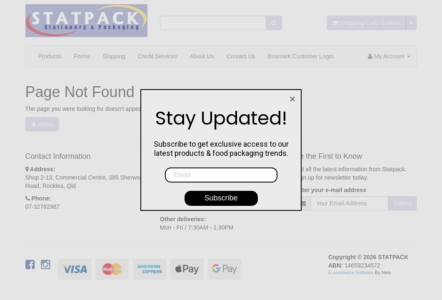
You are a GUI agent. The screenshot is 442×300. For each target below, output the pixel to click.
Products (49, 56)
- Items (366, 23)
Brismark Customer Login (301, 56)
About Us (202, 56)
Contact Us (240, 56)
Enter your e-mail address (330, 190)
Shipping (113, 56)
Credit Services (157, 56)
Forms (82, 56)
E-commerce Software (351, 272)
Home (42, 124)
